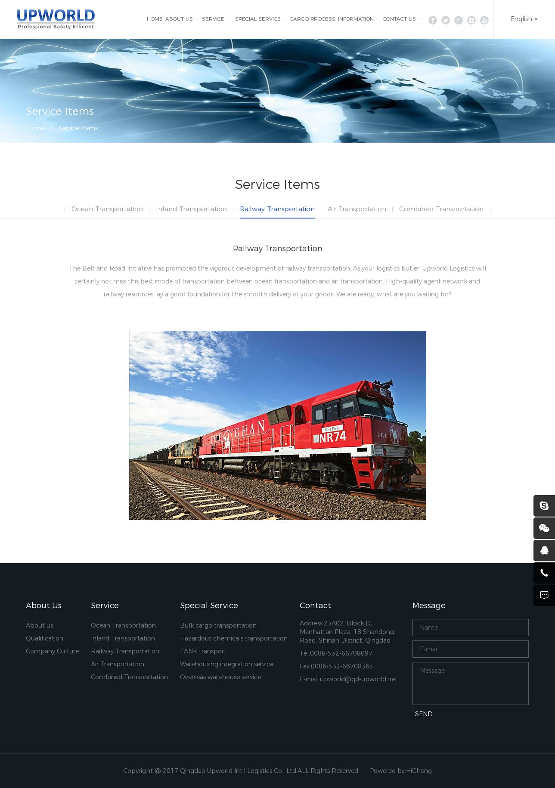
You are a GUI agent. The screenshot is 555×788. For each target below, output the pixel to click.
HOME (155, 18)
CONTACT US (399, 18)
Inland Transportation (191, 209)
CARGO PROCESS (312, 18)
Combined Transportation (441, 209)
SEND (424, 714)
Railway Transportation (277, 209)
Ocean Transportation (107, 209)
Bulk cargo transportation (218, 625)
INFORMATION (356, 18)
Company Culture (52, 651)
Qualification (44, 638)
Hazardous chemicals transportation (234, 638)
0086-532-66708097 (341, 653)
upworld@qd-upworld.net (358, 679)
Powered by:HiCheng (401, 771)
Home (35, 128)
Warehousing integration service (226, 664)
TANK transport (203, 651)
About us (39, 625)
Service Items (78, 128)
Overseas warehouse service (220, 677)
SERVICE (214, 18)
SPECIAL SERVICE (258, 18)
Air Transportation (357, 209)
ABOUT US (179, 18)
